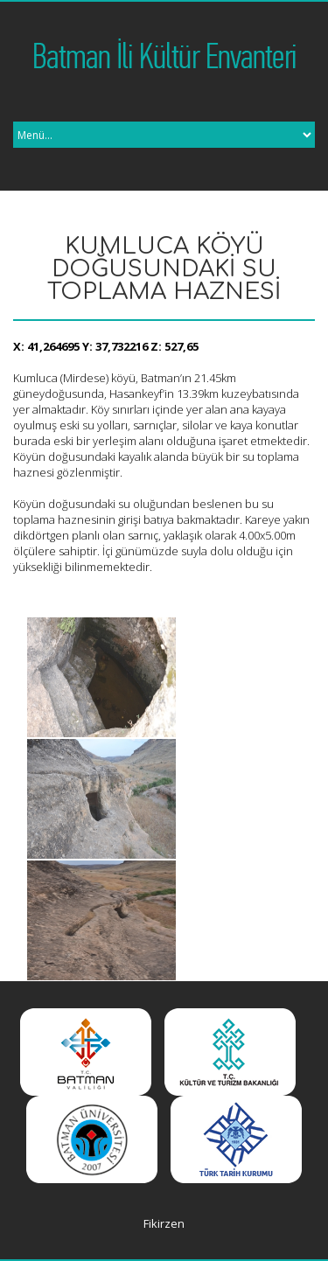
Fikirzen (164, 1223)
